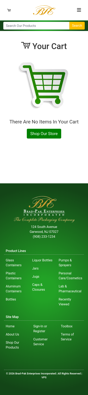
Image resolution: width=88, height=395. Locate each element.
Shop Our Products (12, 345)
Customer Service (40, 341)
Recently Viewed (65, 301)
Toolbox (66, 326)
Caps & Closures (38, 287)
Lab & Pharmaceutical (70, 288)
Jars (35, 268)
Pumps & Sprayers (65, 262)
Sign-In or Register (40, 328)
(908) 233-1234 (44, 237)
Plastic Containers (13, 275)
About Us (12, 334)
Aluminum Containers (13, 288)
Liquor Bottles (42, 260)
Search (77, 26)
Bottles (11, 299)
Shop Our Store (44, 133)
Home (10, 326)
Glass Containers (13, 262)
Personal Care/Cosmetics (70, 275)
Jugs (35, 276)
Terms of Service (67, 336)
